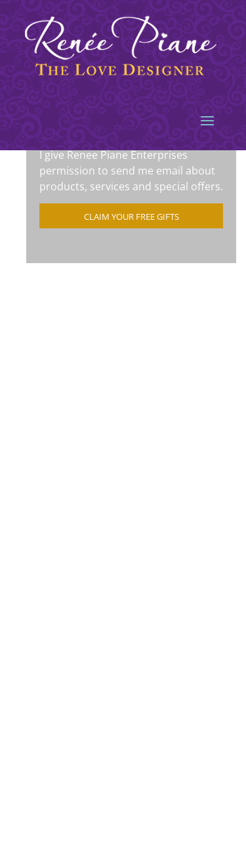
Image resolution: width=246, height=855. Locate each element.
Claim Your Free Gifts (131, 216)
